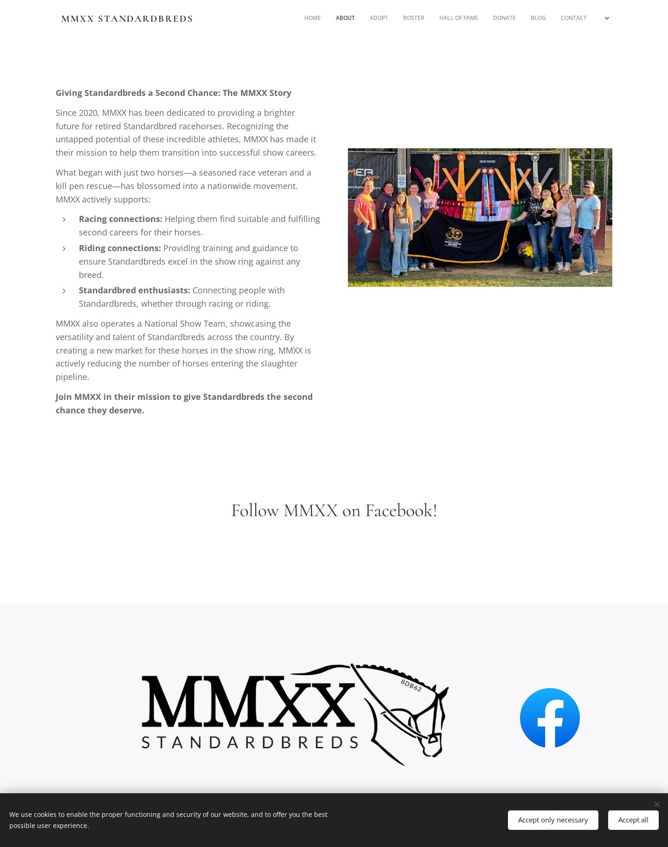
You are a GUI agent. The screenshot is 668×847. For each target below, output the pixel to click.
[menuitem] (481, 19)
